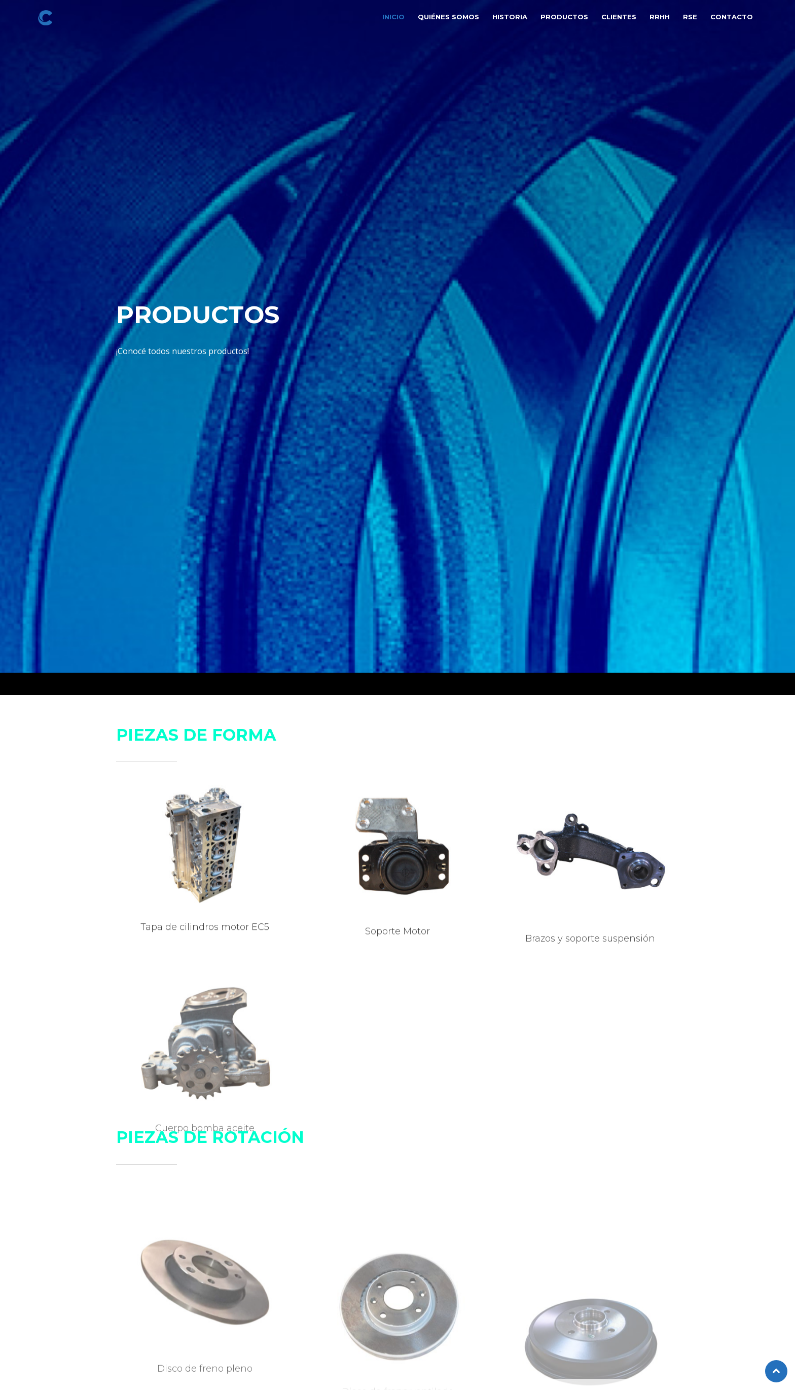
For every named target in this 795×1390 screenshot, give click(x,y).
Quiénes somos (448, 17)
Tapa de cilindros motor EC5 (204, 933)
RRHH (659, 17)
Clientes (618, 17)
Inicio (393, 17)
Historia (509, 17)
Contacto (731, 17)
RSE (690, 17)
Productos (564, 17)
